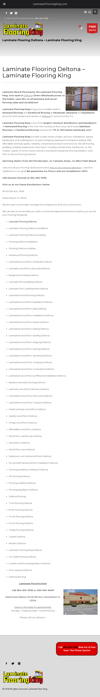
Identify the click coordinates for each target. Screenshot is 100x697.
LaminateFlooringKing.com (50, 4)
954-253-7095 (70, 647)
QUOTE (92, 29)
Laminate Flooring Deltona (23, 221)
